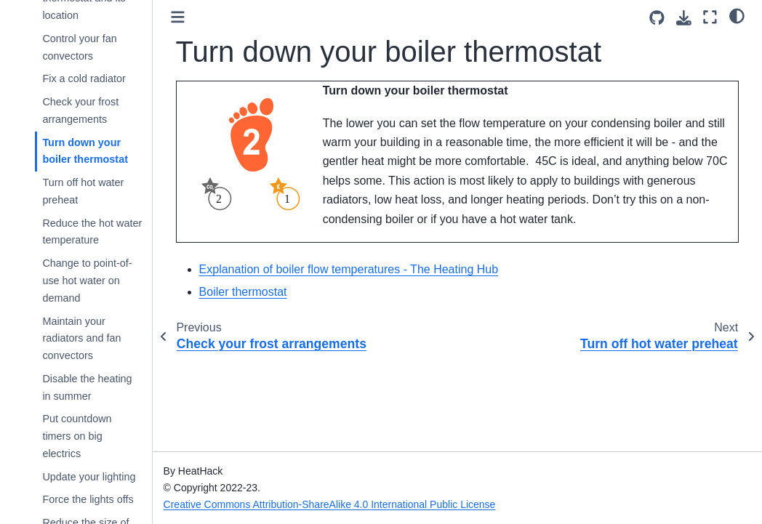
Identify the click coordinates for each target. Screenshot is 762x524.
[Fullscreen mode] (710, 17)
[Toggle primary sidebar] (177, 17)
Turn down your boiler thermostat (85, 151)
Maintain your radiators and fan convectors (81, 338)
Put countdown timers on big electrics (76, 436)
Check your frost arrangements (80, 110)
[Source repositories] (656, 18)
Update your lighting (88, 477)
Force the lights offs (87, 499)
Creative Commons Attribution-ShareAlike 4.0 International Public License (330, 504)
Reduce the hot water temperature (92, 231)
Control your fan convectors (79, 47)
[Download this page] (683, 18)
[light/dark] (736, 15)
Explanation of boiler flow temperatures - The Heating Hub (348, 269)
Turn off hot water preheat (83, 191)
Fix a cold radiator (83, 78)
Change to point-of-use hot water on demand (87, 280)
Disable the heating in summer (87, 387)
